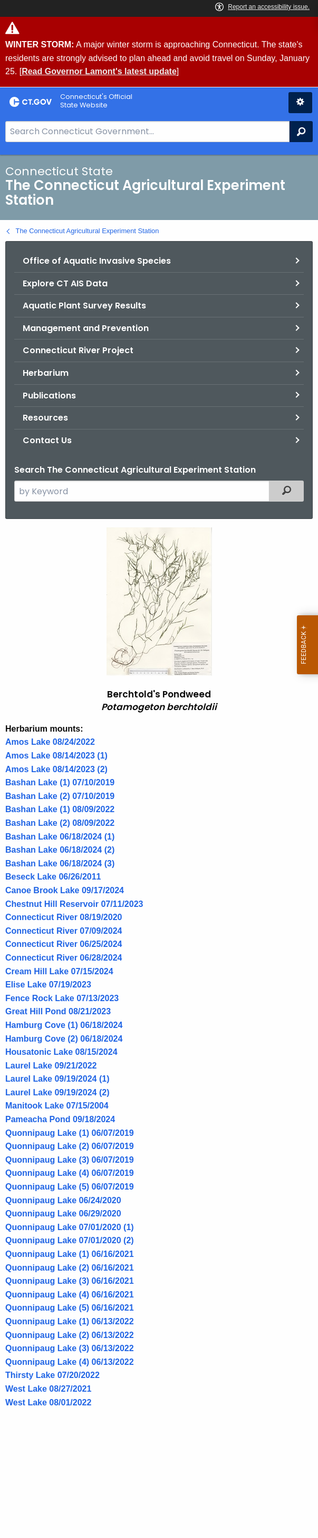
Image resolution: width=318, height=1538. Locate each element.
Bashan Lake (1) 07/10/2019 (59, 782)
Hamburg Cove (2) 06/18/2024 (63, 1038)
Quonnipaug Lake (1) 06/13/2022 (69, 1321)
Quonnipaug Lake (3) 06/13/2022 (69, 1348)
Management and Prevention (86, 328)
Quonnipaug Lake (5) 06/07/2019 (69, 1186)
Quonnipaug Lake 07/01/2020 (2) (69, 1240)
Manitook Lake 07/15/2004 (57, 1105)
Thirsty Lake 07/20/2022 (52, 1375)
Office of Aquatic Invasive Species (97, 261)
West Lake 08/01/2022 (48, 1402)
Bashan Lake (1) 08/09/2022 (59, 809)
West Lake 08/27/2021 (48, 1388)
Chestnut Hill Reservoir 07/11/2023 (74, 904)
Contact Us (47, 440)
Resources (45, 418)
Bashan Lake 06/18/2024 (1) (59, 836)
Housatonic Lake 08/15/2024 (61, 1051)
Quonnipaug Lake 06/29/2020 (63, 1213)
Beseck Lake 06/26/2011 (53, 876)
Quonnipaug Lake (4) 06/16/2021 (69, 1294)
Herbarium (46, 373)
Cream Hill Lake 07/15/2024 (59, 971)
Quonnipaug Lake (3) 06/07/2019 (69, 1159)
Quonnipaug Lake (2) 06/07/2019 (69, 1146)
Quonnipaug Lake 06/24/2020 (63, 1200)
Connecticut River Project (78, 350)
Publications (49, 396)
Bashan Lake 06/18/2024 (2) (59, 849)
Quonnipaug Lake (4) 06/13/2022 (69, 1361)
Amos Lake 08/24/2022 (50, 741)
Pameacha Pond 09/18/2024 (60, 1119)
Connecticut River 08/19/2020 (63, 917)
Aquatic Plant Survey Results (84, 305)
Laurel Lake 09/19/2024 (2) (57, 1092)
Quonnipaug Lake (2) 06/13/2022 (69, 1335)
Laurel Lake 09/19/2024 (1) (57, 1078)
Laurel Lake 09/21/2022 (51, 1065)
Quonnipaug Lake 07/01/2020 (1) (69, 1227)
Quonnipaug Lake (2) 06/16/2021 (69, 1267)
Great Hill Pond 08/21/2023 (58, 1011)
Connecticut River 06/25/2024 (63, 944)
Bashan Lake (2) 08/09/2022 (59, 822)
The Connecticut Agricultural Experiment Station (87, 231)
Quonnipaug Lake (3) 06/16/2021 (69, 1280)
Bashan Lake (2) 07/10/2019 (59, 796)
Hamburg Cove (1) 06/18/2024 (63, 1025)
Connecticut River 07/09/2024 (63, 930)
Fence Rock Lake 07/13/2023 (62, 998)
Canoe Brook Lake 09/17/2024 (64, 890)
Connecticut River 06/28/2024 (63, 957)
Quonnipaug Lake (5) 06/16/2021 (69, 1307)
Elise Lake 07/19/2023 (48, 984)
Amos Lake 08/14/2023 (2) (56, 769)
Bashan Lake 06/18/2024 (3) (59, 863)
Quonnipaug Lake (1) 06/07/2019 (69, 1132)
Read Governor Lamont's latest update (99, 71)
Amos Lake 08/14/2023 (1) (56, 755)
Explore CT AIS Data (65, 283)
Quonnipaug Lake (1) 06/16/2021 (69, 1254)
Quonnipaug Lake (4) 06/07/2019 (69, 1173)
